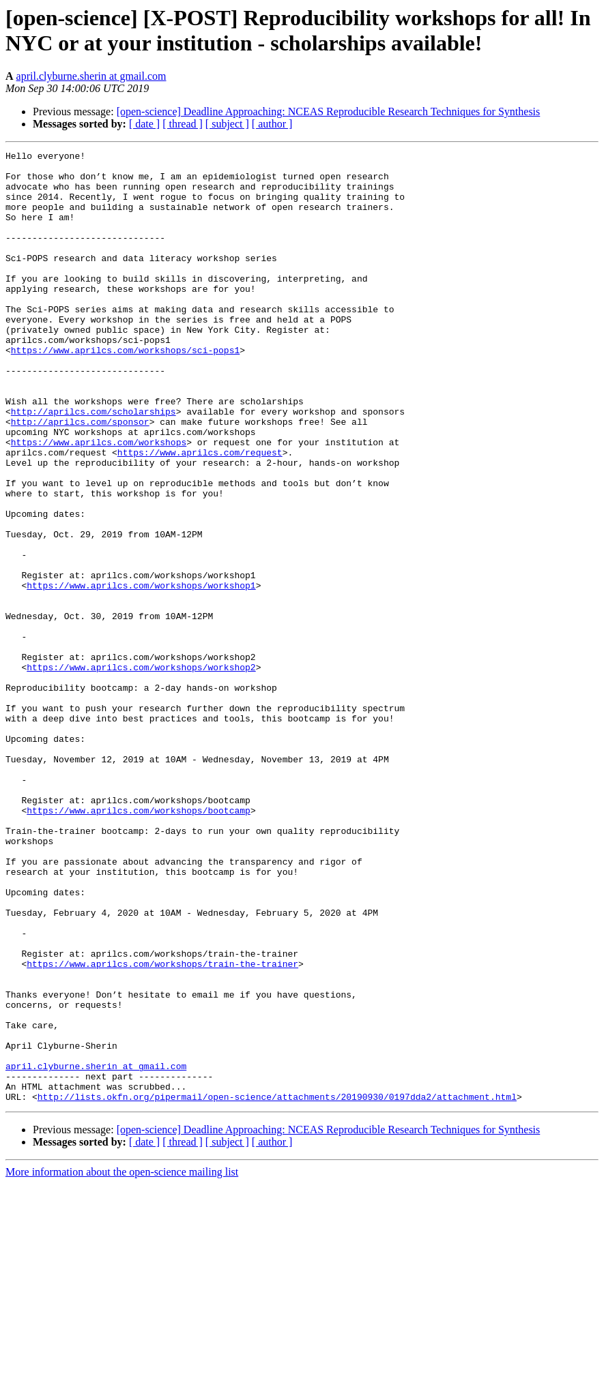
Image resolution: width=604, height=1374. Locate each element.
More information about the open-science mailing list (121, 1362)
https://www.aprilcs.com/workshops (98, 501)
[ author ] (272, 124)
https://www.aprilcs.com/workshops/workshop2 (141, 771)
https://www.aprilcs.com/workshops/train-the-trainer (162, 1127)
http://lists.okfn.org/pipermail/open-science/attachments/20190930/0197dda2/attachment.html (277, 1287)
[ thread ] (182, 124)
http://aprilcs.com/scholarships (93, 464)
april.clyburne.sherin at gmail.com (91, 76)
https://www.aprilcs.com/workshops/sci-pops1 (125, 391)
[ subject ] (227, 124)
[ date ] (144, 124)
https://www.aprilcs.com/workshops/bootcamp (138, 943)
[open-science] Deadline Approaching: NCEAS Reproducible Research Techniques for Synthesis (329, 111)
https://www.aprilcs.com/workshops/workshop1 (141, 673)
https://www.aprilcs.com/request (200, 513)
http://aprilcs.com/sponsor (80, 477)
